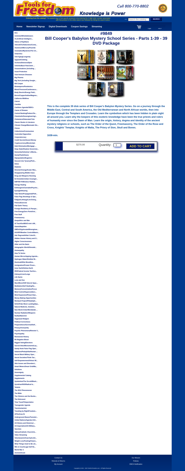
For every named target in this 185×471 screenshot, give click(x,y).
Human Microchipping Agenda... (27, 256)
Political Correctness (22, 322)
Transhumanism (21, 408)
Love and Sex (20, 280)
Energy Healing (20, 185)
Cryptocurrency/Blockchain (25, 143)
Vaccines (18, 429)
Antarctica (18, 54)
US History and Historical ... (25, 423)
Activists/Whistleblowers (24, 36)
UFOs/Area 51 (20, 414)
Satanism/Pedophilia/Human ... (26, 352)
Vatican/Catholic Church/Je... (25, 432)
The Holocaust (20, 399)
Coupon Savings (79, 26)
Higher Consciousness (23, 241)
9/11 (16, 33)
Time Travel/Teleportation (24, 402)
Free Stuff (18, 214)
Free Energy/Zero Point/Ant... (25, 211)
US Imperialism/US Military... (25, 426)
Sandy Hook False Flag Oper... (26, 348)
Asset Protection (21, 72)
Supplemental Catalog (23, 375)
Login (149, 28)
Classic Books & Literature (25, 122)
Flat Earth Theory (21, 206)
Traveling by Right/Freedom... (26, 411)
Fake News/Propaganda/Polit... (26, 194)
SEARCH (156, 19)
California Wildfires (22, 98)
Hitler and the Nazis (22, 244)
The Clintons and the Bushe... (26, 396)
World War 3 (19, 450)
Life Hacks (18, 277)
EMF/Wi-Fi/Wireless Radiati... (25, 182)
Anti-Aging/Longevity (22, 57)
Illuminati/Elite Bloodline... (24, 262)
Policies (136, 461)
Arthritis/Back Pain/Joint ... (25, 66)
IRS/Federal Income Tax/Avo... (26, 271)
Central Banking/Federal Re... (26, 113)
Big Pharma (19, 77)
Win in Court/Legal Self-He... (25, 447)
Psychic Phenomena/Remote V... (27, 331)
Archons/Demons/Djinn (23, 63)
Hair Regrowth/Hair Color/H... (25, 235)
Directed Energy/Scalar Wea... (26, 170)
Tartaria (17, 387)
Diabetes (18, 167)
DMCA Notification (135, 464)
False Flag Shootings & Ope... (26, 197)
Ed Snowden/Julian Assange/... (26, 179)
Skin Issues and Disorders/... (25, 363)
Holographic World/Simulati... (26, 247)
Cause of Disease (21, 110)
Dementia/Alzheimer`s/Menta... (26, 152)
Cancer (17, 101)
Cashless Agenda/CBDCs (24, 107)
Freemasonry (19, 218)
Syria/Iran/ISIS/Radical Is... (24, 384)
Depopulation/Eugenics (23, 158)
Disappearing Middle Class (25, 173)
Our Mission (136, 458)
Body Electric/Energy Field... (25, 92)
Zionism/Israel (20, 453)
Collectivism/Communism (24, 131)
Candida (18, 104)
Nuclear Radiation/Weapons (25, 313)
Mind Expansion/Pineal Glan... (26, 295)
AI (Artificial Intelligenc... (24, 39)
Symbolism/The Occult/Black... (26, 381)
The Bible (18, 393)
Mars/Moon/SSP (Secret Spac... (26, 283)
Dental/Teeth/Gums (22, 155)
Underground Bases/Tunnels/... (26, 417)
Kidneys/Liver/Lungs (22, 274)
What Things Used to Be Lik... (26, 444)
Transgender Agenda (22, 405)
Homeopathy (19, 250)
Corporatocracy (20, 137)
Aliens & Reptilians (22, 42)
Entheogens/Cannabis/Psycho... (27, 188)
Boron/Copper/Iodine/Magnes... (26, 95)
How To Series (20, 253)
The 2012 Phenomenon (23, 390)
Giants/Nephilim (21, 226)
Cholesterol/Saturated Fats (25, 119)
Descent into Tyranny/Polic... (25, 161)
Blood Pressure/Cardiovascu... (26, 89)
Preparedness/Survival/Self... (25, 325)
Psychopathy (19, 334)
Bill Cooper (19, 84)
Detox (17, 164)
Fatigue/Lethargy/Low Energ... (26, 200)
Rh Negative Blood (22, 340)
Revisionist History (22, 337)
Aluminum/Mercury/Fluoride (25, 48)
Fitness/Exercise (21, 203)
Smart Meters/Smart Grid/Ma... (26, 366)
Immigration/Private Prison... (25, 265)
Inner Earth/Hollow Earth (24, 268)
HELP (160, 28)
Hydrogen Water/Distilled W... (25, 259)
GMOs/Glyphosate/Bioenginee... (27, 229)
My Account (58, 464)
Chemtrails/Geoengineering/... (26, 116)
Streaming (97, 26)
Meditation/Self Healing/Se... (25, 286)
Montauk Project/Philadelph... (26, 301)
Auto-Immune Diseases (23, 75)
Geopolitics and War (22, 220)
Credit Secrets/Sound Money (25, 140)
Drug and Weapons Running (25, 176)
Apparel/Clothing (21, 60)
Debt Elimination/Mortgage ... (25, 146)
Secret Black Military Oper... (25, 354)
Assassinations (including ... (25, 69)
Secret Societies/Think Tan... (25, 357)
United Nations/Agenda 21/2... (26, 420)
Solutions (18, 369)
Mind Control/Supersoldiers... (26, 292)
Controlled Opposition (23, 134)
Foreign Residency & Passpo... (26, 209)
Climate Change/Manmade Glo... (27, 125)
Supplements (19, 378)
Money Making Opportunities (25, 298)
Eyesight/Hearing (21, 191)
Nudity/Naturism (21, 316)
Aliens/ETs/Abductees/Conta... (26, 45)
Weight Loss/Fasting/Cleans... (26, 441)
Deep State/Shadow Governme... (27, 149)
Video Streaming (21, 435)
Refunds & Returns (58, 461)
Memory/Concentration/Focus (26, 289)
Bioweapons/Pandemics (24, 86)
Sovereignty (19, 372)
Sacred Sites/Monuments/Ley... (26, 346)
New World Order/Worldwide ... (26, 310)
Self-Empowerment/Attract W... (26, 360)
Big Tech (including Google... (25, 80)
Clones (17, 128)
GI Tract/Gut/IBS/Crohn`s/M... (25, 223)
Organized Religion (22, 319)
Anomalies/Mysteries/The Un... (26, 51)
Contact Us (58, 458)
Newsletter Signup (35, 26)
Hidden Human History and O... (26, 238)
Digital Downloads (58, 26)
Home (19, 26)
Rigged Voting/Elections (24, 343)
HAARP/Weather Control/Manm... (27, 232)
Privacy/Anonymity (22, 328)
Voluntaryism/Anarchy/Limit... (26, 438)
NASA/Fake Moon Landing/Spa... (27, 304)
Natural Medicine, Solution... (25, 307)
